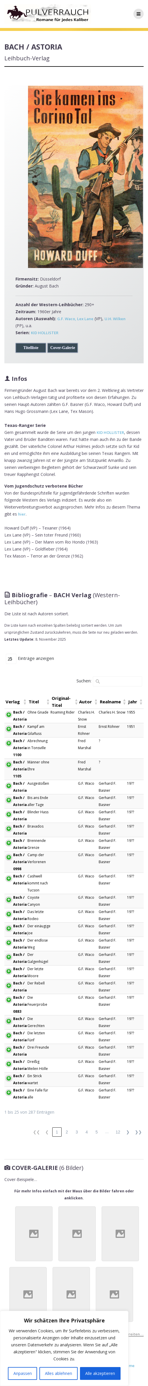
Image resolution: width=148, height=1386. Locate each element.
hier (22, 514)
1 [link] (57, 1132)
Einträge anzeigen (36, 658)
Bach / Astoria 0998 (20, 861)
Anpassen (22, 1373)
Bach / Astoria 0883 (20, 1004)
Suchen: (83, 681)
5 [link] (96, 1132)
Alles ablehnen (58, 1373)
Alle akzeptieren (100, 1373)
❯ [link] (128, 1132)
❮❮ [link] (36, 1132)
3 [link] (77, 1132)
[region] (64, 1348)
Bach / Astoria (20, 716)
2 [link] (67, 1132)
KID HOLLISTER (44, 332)
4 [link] (87, 1132)
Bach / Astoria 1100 (20, 747)
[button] (24, 701)
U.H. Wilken (115, 318)
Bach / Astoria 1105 (20, 769)
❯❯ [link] (138, 1132)
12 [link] (118, 1132)
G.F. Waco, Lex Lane (75, 318)
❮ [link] (47, 1132)
